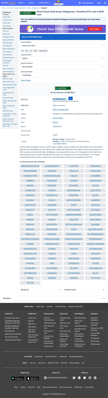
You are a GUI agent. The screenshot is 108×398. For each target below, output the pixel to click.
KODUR (73, 205)
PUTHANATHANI (95, 249)
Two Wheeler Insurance (7, 62)
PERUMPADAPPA (95, 239)
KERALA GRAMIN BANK (60, 110)
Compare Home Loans (65, 319)
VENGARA (52, 278)
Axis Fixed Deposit (81, 326)
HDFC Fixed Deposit (78, 322)
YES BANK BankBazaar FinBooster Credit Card (12, 322)
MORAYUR (30, 224)
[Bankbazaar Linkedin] (79, 378)
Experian (31, 321)
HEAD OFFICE (95, 190)
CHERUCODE (52, 181)
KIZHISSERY (52, 205)
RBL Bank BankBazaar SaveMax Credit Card (12, 327)
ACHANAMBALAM (52, 166)
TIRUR (52, 263)
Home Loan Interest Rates (64, 335)
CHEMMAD (30, 181)
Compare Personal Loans (49, 319)
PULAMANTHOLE (30, 249)
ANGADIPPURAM (30, 171)
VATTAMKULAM (30, 273)
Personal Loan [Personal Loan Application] (7, 20)
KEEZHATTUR (30, 205)
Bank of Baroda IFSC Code (9, 102)
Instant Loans (48, 346)
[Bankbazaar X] (74, 378)
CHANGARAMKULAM (52, 176)
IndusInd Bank (43, 51)
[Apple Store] (32, 378)
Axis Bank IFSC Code (10, 85)
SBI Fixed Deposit (80, 318)
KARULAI (52, 200)
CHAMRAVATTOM (30, 176)
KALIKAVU (30, 200)
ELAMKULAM (30, 190)
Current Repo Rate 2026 (64, 345)
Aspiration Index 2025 (75, 306)
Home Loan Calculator (94, 324)
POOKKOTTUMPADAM (95, 244)
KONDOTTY (30, 210)
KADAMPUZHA (51, 195)
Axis (26, 51)
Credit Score (32, 318)
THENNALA (52, 258)
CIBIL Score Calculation (32, 331)
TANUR (73, 254)
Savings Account (8, 37)
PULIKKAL (52, 249)
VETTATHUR (95, 278)
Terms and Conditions (50, 387)
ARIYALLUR (73, 171)
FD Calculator (95, 338)
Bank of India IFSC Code (9, 107)
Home (3, 8)
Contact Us (31, 387)
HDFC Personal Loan (49, 327)
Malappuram (35, 8)
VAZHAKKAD (52, 273)
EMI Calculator (7, 43)
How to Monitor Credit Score (33, 341)
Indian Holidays (74, 363)
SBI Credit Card (10, 331)
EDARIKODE (51, 185)
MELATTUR (74, 220)
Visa (83, 363)
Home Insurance (8, 68)
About (16, 387)
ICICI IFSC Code (8, 98)
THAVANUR (95, 254)
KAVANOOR (95, 200)
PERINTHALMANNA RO (74, 239)
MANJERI (51, 220)
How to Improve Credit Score (33, 336)
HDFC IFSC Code (8, 82)
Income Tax (42, 363)
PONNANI (30, 244)
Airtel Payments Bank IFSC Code (10, 125)
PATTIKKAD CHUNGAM (30, 239)
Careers (23, 387)
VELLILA (95, 273)
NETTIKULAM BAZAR (74, 224)
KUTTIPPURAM (52, 215)
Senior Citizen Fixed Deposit (79, 335)
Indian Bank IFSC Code (8, 94)
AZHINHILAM (95, 171)
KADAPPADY (74, 195)
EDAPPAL (30, 185)
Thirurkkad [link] (44, 8)
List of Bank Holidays (60, 143)
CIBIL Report (32, 327)
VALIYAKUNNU (51, 268)
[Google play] (17, 378)
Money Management (76, 356)
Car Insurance (7, 55)
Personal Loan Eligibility (48, 337)
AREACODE (52, 171)
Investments (63, 356)
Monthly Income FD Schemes (80, 345)
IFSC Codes (10, 8)
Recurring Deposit (9, 49)
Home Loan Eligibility (64, 340)
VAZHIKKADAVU (74, 273)
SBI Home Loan (65, 323)
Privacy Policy (89, 387)
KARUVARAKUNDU (74, 200)
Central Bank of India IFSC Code (9, 115)
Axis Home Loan (65, 331)
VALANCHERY (30, 268)
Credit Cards (40, 306)
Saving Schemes (8, 40)
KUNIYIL (30, 215)
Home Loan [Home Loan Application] (6, 23)
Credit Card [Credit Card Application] (6, 17)
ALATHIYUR (73, 166)
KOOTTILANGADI (73, 210)
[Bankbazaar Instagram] (90, 378)
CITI (31, 51)
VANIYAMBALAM (95, 268)
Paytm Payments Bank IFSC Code (8, 120)
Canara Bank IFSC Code (9, 89)
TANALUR (52, 254)
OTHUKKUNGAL (52, 229)
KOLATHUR (95, 205)
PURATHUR (73, 249)
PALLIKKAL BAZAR (95, 229)
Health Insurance (8, 57)
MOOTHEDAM (95, 220)
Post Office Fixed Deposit (80, 330)
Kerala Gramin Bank (20, 8)
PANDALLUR (30, 234)
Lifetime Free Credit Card (13, 334)
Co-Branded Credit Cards (13, 340)
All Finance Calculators (94, 319)
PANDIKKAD (52, 234)
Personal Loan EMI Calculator (97, 329)
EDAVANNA (73, 185)
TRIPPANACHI (73, 263)
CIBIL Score (32, 324)
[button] (70, 98)
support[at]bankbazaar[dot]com (56, 378)
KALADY (95, 195)
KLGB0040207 (59, 99)
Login (99, 3)
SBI (22, 51)
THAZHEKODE (30, 258)
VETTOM (30, 283)
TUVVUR (95, 263)
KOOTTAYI (52, 210)
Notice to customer (65, 387)
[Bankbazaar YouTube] (95, 378)
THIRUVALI (30, 263)
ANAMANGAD (95, 166)
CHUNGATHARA (95, 181)
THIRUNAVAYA (73, 258)
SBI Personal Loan (50, 323)
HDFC (35, 51)
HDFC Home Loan (64, 327)
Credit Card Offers (51, 356)
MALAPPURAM (58, 118)
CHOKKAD (74, 181)
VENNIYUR (74, 278)
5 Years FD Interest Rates (79, 340)
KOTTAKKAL (95, 210)
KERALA (55, 122)
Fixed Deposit (7, 46)
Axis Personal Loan (48, 332)
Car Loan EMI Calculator (95, 334)
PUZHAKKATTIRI (30, 254)
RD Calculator (95, 341)
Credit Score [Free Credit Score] (7, 26)
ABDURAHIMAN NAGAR (30, 166)
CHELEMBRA (95, 176)
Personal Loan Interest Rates (48, 342)
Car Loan (6, 31)
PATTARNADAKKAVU (95, 234)
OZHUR (73, 229)
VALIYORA (74, 268)
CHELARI (73, 176)
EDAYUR (95, 185)
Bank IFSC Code (53, 363)
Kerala (29, 8)
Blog (38, 387)
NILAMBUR (95, 224)
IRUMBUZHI (30, 195)
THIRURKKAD (95, 258)
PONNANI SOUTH (52, 244)
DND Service (78, 387)
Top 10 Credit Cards (11, 337)
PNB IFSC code (8, 111)
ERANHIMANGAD (73, 190)
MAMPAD (30, 220)
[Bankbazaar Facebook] (84, 378)
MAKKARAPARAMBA (74, 215)
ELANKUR (52, 190)
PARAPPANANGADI (73, 234)
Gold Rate (64, 363)
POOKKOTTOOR (74, 244)
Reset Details (26, 80)
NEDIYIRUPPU (52, 224)
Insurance (50, 306)
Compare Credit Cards (12, 318)
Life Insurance (7, 52)
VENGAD (30, 278)
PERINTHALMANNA (51, 239)
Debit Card (6, 34)
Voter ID (5, 66)
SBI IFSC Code (7, 79)
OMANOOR (30, 229)
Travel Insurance (8, 71)
